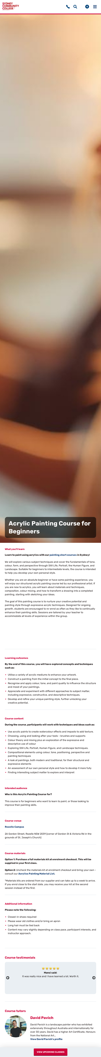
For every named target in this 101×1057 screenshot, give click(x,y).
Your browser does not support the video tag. (27, 633)
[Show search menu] (75, 7)
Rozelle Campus (14, 827)
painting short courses (63, 555)
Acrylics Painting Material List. (36, 874)
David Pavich (41, 1018)
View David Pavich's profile (46, 1039)
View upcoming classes (52, 1052)
